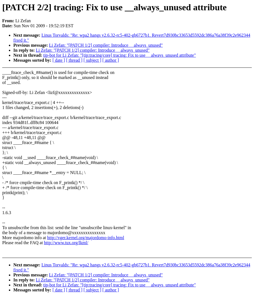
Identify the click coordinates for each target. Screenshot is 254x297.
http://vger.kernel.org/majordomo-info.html (85, 237)
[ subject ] (92, 60)
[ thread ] (74, 60)
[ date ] (58, 60)
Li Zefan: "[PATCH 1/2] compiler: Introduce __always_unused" (106, 45)
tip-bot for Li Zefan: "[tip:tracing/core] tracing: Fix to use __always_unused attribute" (119, 55)
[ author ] (110, 60)
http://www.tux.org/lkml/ (66, 242)
